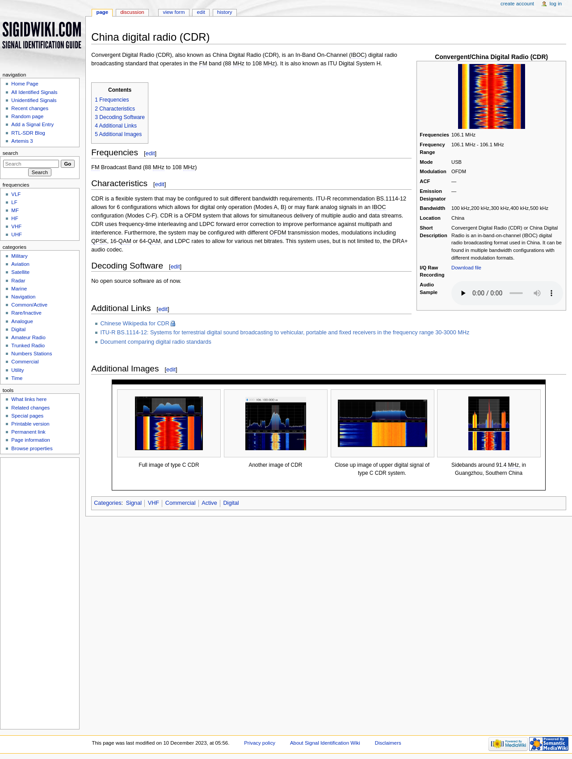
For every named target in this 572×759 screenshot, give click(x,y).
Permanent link (28, 432)
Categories (107, 503)
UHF (16, 234)
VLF (16, 194)
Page (102, 12)
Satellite (20, 272)
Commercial (180, 503)
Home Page (24, 83)
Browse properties (31, 448)
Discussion (132, 12)
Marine (19, 288)
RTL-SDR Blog (28, 133)
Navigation (23, 296)
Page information (30, 440)
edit (150, 153)
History (224, 12)
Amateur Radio (28, 337)
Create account (517, 3)
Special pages (27, 415)
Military (19, 256)
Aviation (20, 264)
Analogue (22, 321)
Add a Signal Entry (32, 124)
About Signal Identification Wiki (325, 743)
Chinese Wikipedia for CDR (135, 323)
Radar (18, 280)
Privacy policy (259, 743)
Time (16, 378)
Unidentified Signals (33, 100)
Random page (27, 116)
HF (14, 218)
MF (15, 210)
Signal (134, 503)
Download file (466, 267)
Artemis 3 (22, 141)
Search (10, 153)
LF (14, 202)
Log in (556, 3)
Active (209, 503)
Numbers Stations (31, 353)
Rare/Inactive (26, 313)
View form (174, 12)
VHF (153, 503)
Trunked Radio (28, 345)
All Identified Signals (34, 92)
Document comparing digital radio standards (156, 342)
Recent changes (29, 108)
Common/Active (29, 304)
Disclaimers (388, 743)
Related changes (30, 407)
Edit (201, 12)
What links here (28, 399)
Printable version (30, 423)
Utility (17, 370)
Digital (231, 503)
